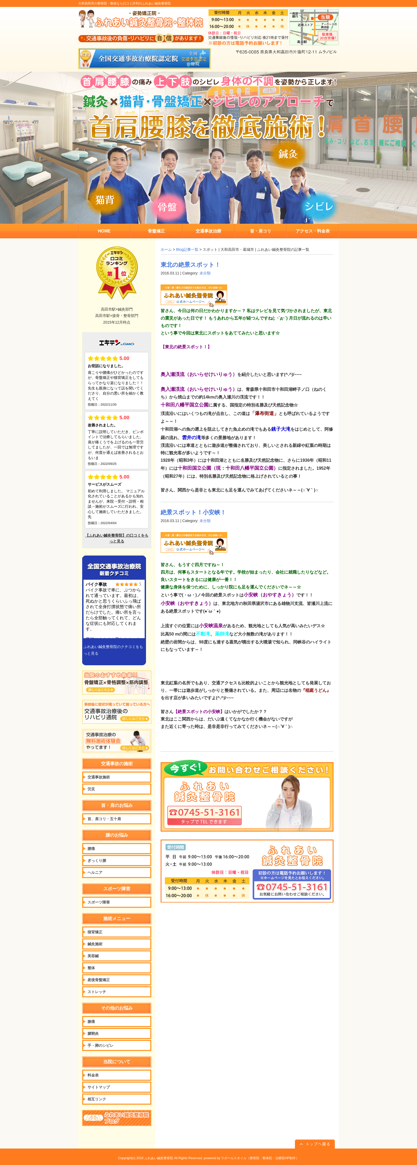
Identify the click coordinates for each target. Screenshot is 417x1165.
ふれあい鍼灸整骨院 (158, 1158)
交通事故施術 (98, 777)
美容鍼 (93, 956)
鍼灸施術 (94, 944)
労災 (91, 789)
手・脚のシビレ (100, 1045)
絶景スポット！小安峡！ (193, 512)
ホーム (166, 249)
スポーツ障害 (98, 902)
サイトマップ (98, 1087)
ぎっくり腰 (96, 860)
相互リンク (96, 1099)
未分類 (205, 273)
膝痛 (91, 1021)
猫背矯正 (94, 932)
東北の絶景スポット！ (190, 264)
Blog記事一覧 (187, 249)
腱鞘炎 (93, 1033)
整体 (91, 968)
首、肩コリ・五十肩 (104, 819)
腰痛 (91, 848)
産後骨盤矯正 (98, 980)
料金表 (93, 1075)
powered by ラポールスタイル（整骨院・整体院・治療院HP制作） (251, 1158)
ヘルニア (94, 872)
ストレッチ (96, 992)
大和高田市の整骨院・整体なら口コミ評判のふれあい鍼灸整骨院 (124, 3)
